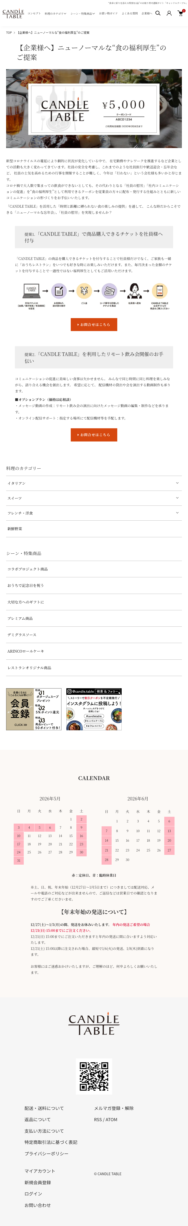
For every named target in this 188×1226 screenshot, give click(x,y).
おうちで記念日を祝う (25, 585)
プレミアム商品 (20, 618)
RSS (98, 1119)
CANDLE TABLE (109, 1173)
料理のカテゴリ (54, 13)
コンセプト (34, 13)
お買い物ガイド (108, 13)
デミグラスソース (21, 634)
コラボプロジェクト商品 (27, 568)
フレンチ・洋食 (20, 513)
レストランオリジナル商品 (29, 667)
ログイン (33, 1193)
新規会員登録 (37, 1182)
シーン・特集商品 (81, 13)
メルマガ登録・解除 (114, 1108)
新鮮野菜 (14, 528)
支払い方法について (44, 1131)
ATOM (111, 1119)
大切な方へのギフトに (25, 601)
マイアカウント (39, 1171)
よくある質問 (130, 13)
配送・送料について (44, 1108)
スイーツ (14, 498)
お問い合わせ (37, 1205)
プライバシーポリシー (46, 1153)
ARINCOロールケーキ (25, 651)
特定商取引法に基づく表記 (50, 1142)
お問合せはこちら (94, 324)
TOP (9, 32)
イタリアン (16, 483)
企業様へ (146, 13)
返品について (37, 1119)
